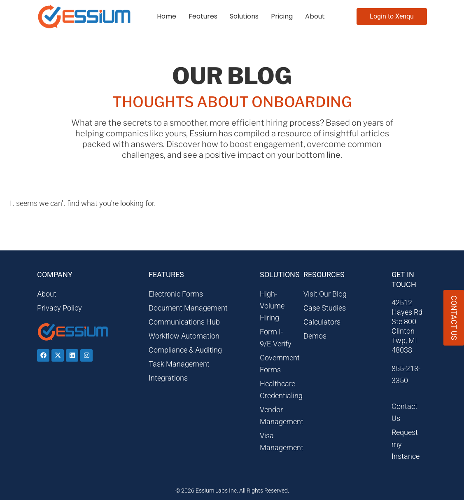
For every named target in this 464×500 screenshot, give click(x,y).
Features (203, 16)
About (315, 16)
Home (166, 16)
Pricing (282, 16)
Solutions (244, 16)
